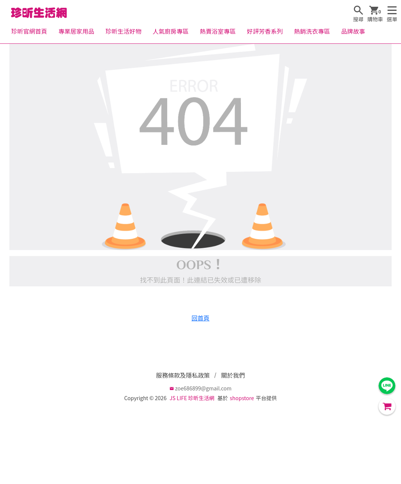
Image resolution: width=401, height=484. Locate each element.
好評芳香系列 (265, 31)
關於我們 (233, 375)
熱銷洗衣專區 (312, 31)
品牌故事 (353, 31)
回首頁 (200, 317)
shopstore (242, 398)
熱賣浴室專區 (218, 31)
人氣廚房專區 (171, 31)
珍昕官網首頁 (29, 31)
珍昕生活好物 (123, 31)
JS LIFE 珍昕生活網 (191, 398)
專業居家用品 (76, 31)
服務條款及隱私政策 (183, 375)
